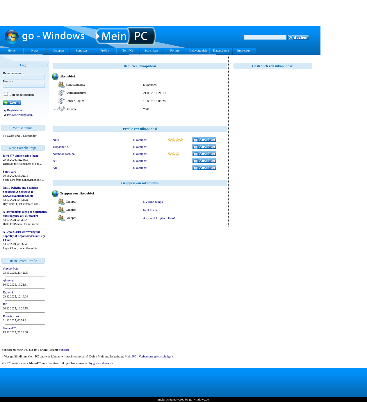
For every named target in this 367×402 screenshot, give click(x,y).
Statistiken (151, 50)
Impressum (244, 50)
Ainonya (8, 280)
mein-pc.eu (165, 399)
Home (12, 50)
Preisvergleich (198, 50)
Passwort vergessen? (20, 114)
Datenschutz (221, 50)
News (34, 50)
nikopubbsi (140, 139)
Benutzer (81, 50)
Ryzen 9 (8, 292)
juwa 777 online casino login (20, 155)
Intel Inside (150, 210)
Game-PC (9, 328)
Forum (174, 50)
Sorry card (9, 171)
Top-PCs (127, 50)
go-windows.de (103, 363)
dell (55, 160)
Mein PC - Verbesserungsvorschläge (148, 356)
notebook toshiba (63, 153)
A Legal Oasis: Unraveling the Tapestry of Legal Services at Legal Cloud (24, 236)
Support (64, 349)
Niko (56, 139)
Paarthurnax (11, 316)
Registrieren (15, 110)
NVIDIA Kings (153, 201)
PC (5, 304)
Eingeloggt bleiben (21, 94)
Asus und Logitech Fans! (159, 218)
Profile (104, 50)
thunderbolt (10, 268)
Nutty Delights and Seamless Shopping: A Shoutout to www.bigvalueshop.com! (20, 191)
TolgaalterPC (61, 146)
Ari (55, 167)
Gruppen (58, 50)
